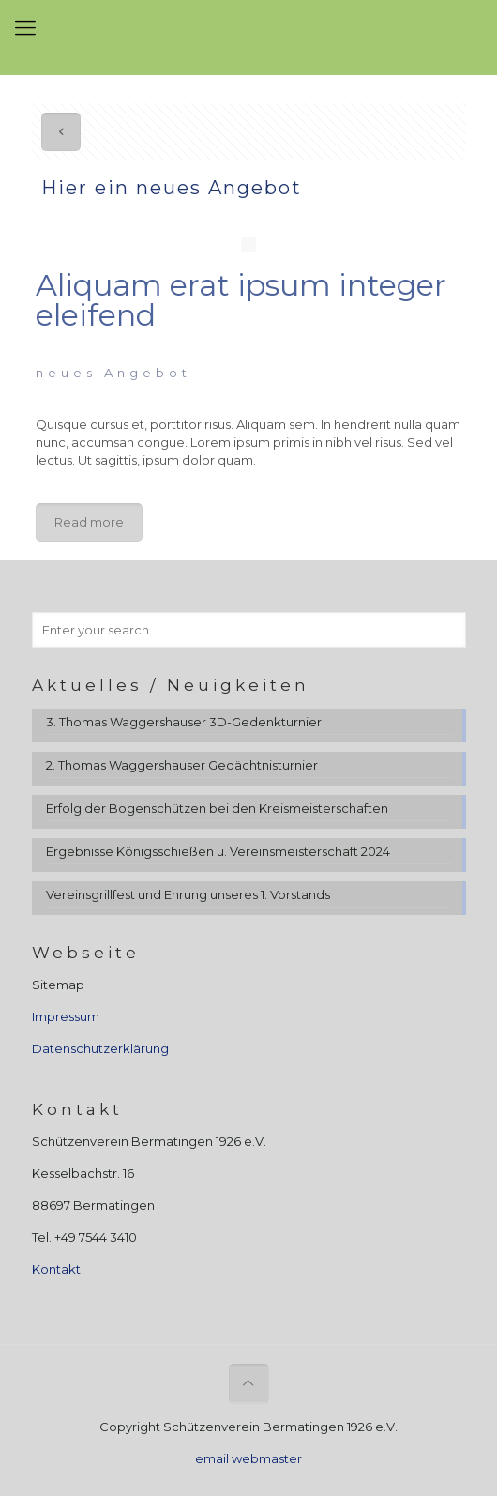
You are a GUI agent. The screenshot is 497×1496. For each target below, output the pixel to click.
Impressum (65, 1016)
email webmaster (248, 1458)
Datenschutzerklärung (100, 1048)
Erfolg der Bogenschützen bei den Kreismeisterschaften (217, 808)
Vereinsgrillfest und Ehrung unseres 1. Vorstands (188, 894)
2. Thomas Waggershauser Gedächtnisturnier (182, 764)
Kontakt (56, 1268)
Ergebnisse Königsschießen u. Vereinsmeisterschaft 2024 (218, 851)
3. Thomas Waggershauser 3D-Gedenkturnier (184, 721)
